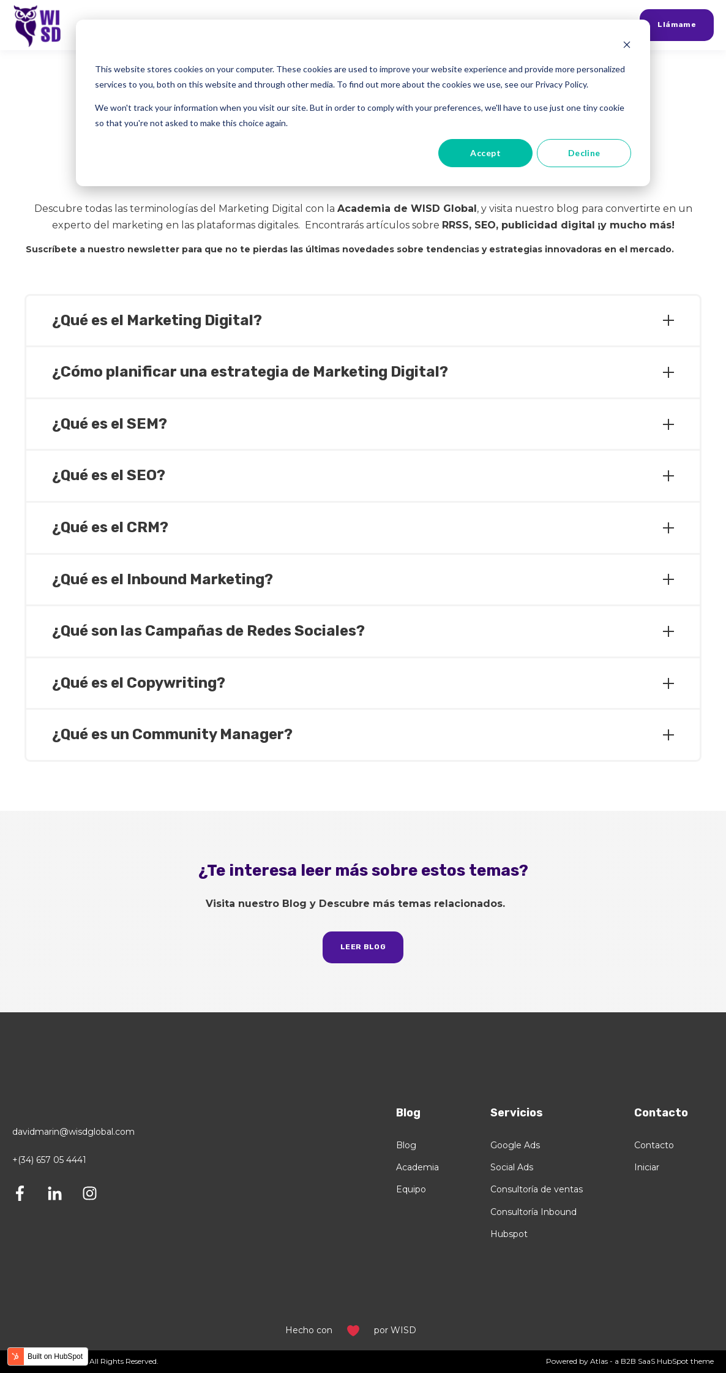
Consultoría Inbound (533, 1212)
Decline (584, 153)
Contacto (654, 1145)
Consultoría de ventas (536, 1189)
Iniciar (646, 1167)
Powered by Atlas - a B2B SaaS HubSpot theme (630, 1361)
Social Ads (511, 1167)
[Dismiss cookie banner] (627, 46)
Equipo (411, 1189)
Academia (417, 1167)
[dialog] (363, 103)
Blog (406, 1145)
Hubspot (509, 1234)
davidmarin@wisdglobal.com (73, 1131)
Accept (485, 153)
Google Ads (515, 1145)
